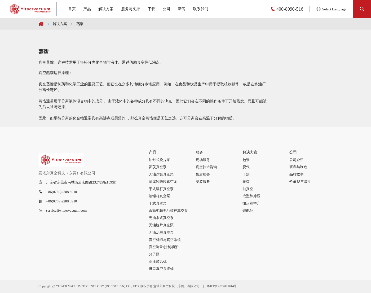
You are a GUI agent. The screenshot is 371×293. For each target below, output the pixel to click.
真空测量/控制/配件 (164, 247)
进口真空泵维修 (161, 269)
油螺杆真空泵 (159, 196)
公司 (166, 9)
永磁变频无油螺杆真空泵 (168, 211)
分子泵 (154, 254)
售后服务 (203, 174)
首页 (72, 9)
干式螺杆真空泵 (161, 189)
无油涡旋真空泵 (161, 174)
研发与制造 (298, 167)
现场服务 (203, 160)
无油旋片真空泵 (161, 225)
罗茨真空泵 (158, 167)
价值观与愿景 (300, 181)
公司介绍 (296, 160)
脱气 (246, 167)
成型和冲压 (251, 196)
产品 (87, 9)
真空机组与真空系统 (165, 240)
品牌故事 (296, 174)
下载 (151, 9)
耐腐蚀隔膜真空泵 (163, 181)
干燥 (246, 174)
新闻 (182, 9)
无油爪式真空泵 (161, 218)
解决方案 (106, 9)
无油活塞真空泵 (161, 232)
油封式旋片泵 (159, 160)
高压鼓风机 (158, 261)
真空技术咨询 (206, 167)
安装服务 (203, 181)
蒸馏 (80, 24)
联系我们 (200, 9)
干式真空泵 (158, 203)
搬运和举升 (251, 203)
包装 (246, 160)
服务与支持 (130, 9)
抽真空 (248, 189)
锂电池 (248, 211)
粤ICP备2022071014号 (222, 286)
